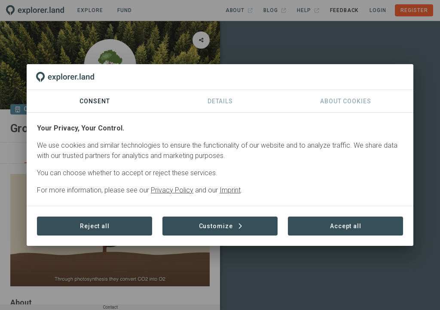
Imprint (230, 190)
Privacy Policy (172, 190)
